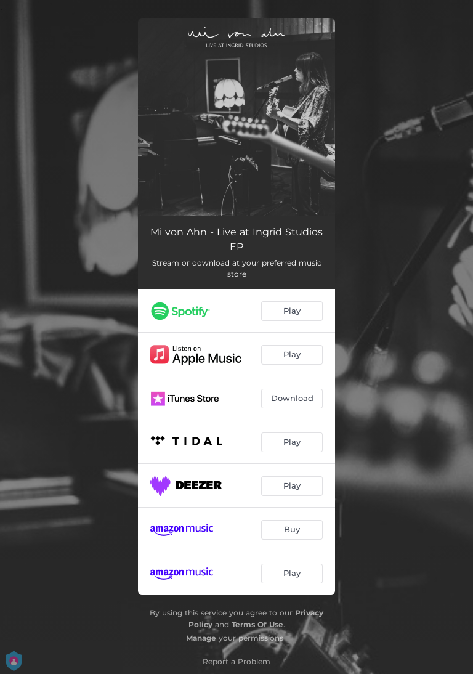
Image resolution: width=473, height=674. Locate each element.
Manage (201, 638)
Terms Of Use (257, 624)
